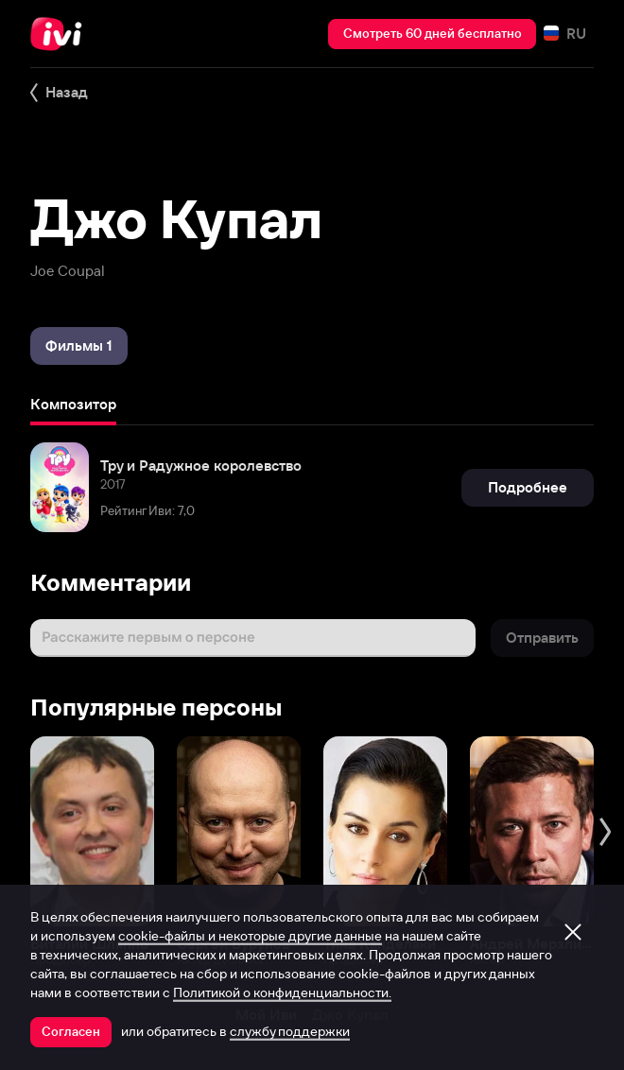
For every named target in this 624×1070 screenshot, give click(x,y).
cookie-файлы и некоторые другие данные (250, 935)
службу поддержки (290, 1031)
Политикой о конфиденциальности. (282, 992)
